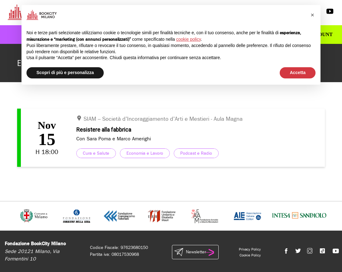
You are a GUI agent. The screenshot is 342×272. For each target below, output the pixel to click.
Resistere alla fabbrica (103, 129)
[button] (312, 15)
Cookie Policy (250, 255)
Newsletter (195, 252)
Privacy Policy (250, 249)
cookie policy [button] (188, 39)
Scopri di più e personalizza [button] (65, 72)
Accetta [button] (298, 72)
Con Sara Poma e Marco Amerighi (113, 139)
